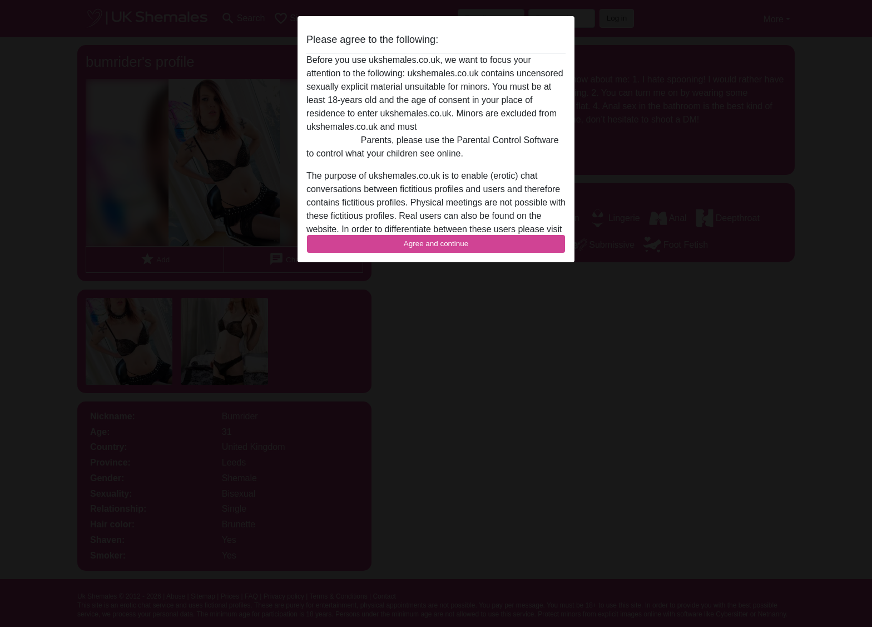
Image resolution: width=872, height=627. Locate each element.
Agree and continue (436, 243)
